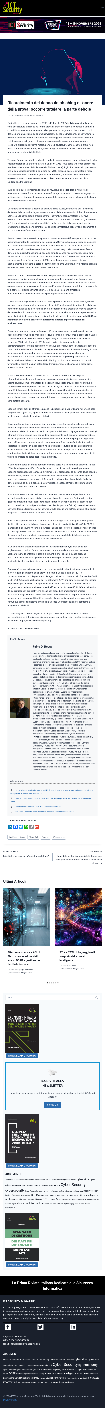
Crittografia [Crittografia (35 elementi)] (64, 1180)
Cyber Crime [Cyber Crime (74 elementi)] (93, 1359)
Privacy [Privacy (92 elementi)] (59, 1199)
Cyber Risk (33, 837)
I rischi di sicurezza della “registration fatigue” (26, 853)
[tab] (47, 982)
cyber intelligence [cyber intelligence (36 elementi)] (27, 1185)
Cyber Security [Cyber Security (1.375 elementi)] (73, 1184)
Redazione (71, 965)
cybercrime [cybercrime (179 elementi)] (83, 1179)
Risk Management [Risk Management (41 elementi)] (93, 1199)
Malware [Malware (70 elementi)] (38, 1199)
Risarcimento (59, 837)
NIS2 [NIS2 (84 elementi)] (45, 1199)
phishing (45, 837)
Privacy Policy (10, 1400)
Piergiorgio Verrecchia (24, 969)
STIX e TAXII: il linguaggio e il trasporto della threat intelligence (77, 956)
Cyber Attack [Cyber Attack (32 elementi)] (72, 1180)
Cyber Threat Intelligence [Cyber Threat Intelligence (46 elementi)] (34, 1191)
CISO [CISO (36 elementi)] (39, 1180)
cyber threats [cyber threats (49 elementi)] (49, 1191)
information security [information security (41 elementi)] (59, 1195)
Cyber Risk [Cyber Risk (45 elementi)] (56, 1185)
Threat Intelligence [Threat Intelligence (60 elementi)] (66, 1382)
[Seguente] (97, 934)
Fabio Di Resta (21, 115)
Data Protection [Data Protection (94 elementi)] (90, 1191)
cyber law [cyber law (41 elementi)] (37, 1185)
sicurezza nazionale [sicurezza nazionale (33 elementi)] (49, 1204)
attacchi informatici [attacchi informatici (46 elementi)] (14, 1180)
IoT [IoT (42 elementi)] (17, 1199)
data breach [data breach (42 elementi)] (68, 1191)
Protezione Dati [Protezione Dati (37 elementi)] (68, 1199)
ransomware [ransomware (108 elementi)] (80, 1199)
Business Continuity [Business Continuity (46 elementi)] (29, 1180)
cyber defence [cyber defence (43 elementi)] (16, 1185)
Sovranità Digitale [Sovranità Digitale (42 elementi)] (63, 1204)
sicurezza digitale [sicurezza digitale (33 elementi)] (10, 1204)
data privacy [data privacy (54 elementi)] (78, 1191)
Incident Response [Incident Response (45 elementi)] (45, 1195)
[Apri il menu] (102, 8)
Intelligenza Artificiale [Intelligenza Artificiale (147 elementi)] (75, 1373)
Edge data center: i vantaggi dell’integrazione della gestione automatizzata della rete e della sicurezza (78, 857)
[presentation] (26, 917)
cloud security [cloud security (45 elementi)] (46, 1180)
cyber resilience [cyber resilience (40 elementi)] (46, 1185)
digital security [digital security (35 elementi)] (25, 1195)
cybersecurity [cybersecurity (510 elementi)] (15, 1190)
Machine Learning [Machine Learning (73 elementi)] (26, 1199)
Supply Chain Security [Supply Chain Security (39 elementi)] (77, 1204)
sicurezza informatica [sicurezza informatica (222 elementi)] (30, 1203)
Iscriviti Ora (53, 1104)
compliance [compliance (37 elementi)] (56, 1180)
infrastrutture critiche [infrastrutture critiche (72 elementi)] (76, 1195)
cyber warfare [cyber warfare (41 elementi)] (59, 1191)
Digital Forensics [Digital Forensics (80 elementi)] (12, 1195)
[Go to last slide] (7, 934)
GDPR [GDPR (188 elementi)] (34, 1195)
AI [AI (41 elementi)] (6, 1180)
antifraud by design (17, 837)
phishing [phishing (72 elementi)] (51, 1199)
